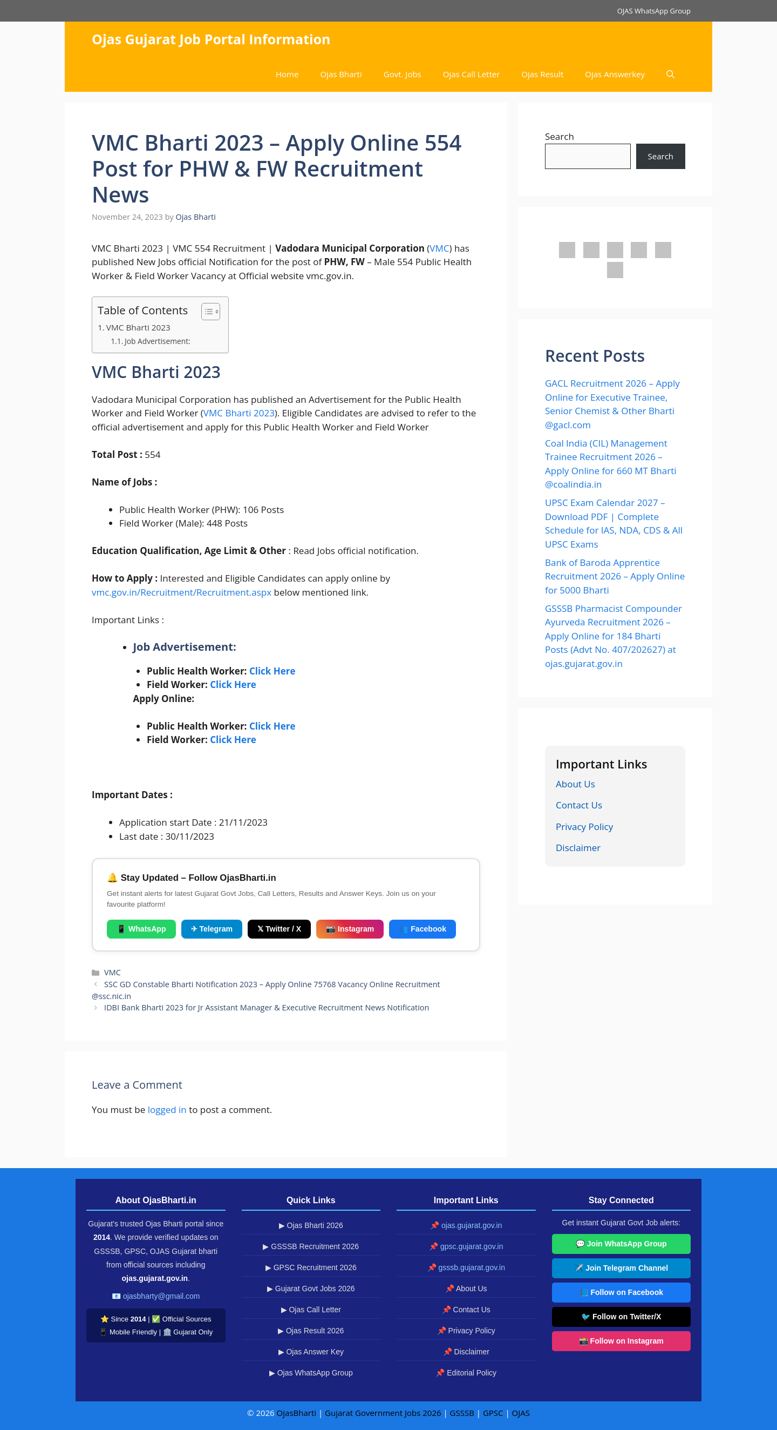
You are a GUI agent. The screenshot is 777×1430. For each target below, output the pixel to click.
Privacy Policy (584, 826)
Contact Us (579, 805)
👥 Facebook (422, 929)
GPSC (493, 1412)
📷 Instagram (350, 929)
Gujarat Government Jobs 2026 (383, 1412)
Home (287, 74)
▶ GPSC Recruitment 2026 (311, 1267)
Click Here (272, 671)
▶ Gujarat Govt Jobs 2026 (311, 1288)
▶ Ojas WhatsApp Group (311, 1372)
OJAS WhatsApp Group (654, 11)
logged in (167, 1109)
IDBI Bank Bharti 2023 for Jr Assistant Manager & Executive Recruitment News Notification (266, 1007)
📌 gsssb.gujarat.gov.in (466, 1267)
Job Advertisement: (157, 341)
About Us (575, 784)
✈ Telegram (212, 929)
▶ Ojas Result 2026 (311, 1330)
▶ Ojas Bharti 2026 (311, 1225)
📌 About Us (466, 1288)
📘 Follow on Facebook (621, 1292)
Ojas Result (542, 74)
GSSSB (462, 1412)
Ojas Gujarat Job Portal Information (211, 39)
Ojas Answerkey (615, 74)
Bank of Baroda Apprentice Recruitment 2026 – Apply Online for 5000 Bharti (615, 576)
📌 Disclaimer (466, 1351)
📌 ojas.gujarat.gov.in (466, 1225)
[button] (670, 74)
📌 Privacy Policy (466, 1330)
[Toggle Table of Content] (205, 311)
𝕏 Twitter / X (279, 929)
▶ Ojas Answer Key (311, 1351)
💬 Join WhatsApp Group (621, 1243)
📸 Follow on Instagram (621, 1341)
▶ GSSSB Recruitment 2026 (311, 1246)
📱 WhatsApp (141, 929)
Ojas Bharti (341, 74)
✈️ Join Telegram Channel (621, 1268)
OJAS (521, 1412)
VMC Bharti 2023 (138, 327)
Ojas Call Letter (471, 74)
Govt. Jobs (402, 74)
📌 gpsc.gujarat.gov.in (466, 1246)
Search (559, 136)
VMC (439, 248)
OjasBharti (296, 1412)
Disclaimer (578, 847)
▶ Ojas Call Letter (311, 1309)
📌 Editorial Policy (465, 1372)
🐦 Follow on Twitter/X (621, 1316)
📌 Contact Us (466, 1309)
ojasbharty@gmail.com (161, 1296)
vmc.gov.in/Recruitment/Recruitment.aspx (181, 592)
